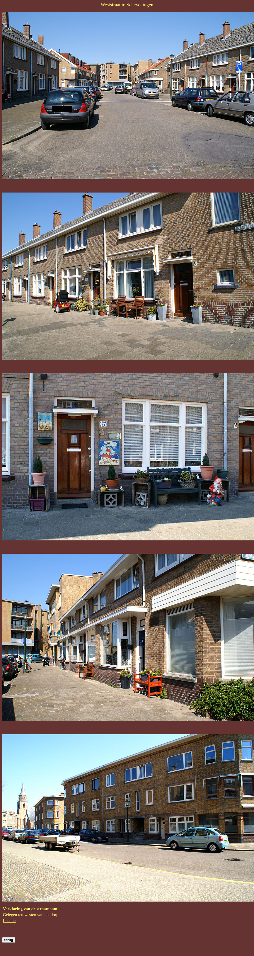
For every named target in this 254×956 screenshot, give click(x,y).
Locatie (9, 920)
